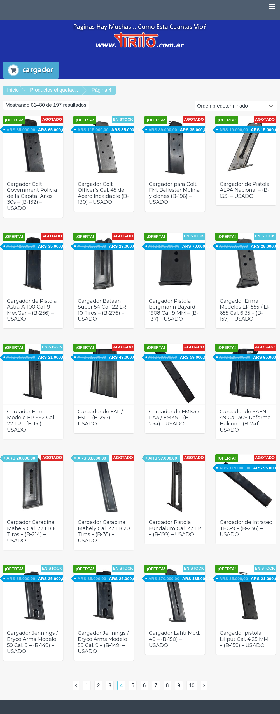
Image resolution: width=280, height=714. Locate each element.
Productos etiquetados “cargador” (67, 90)
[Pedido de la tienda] (236, 106)
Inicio (13, 90)
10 (192, 685)
